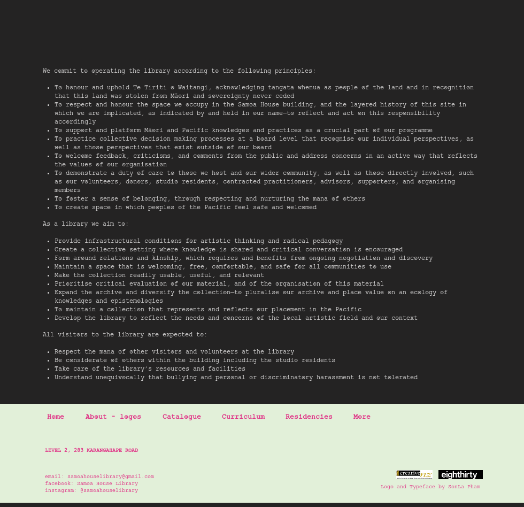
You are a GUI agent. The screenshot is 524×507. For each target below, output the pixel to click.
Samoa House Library (107, 484)
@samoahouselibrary (109, 491)
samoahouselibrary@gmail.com (110, 477)
